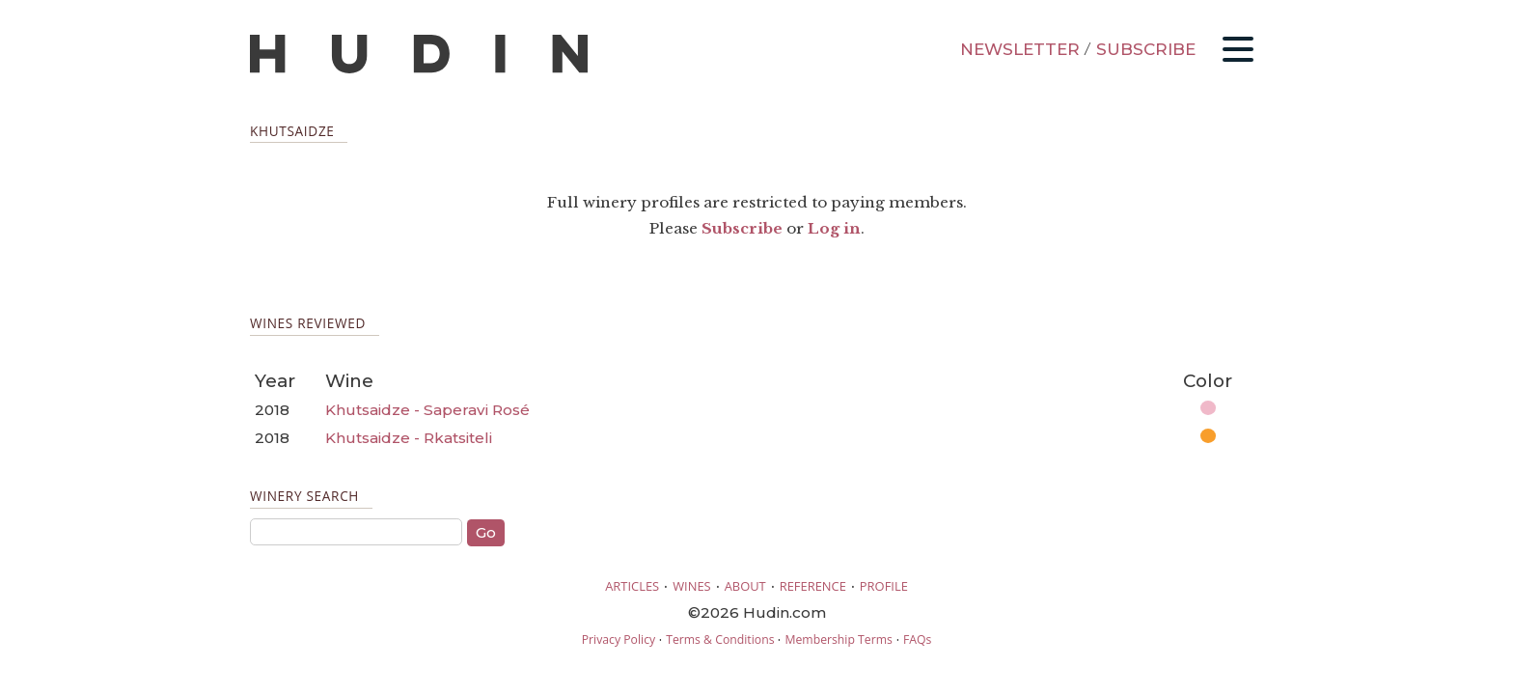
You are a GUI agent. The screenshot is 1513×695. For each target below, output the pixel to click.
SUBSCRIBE (1146, 49)
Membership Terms (838, 639)
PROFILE (884, 586)
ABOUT (745, 586)
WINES (692, 586)
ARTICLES (632, 586)
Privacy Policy (618, 639)
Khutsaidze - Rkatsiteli (408, 438)
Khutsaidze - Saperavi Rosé (427, 410)
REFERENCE (813, 586)
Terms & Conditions (720, 639)
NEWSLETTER (1020, 49)
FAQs (917, 639)
